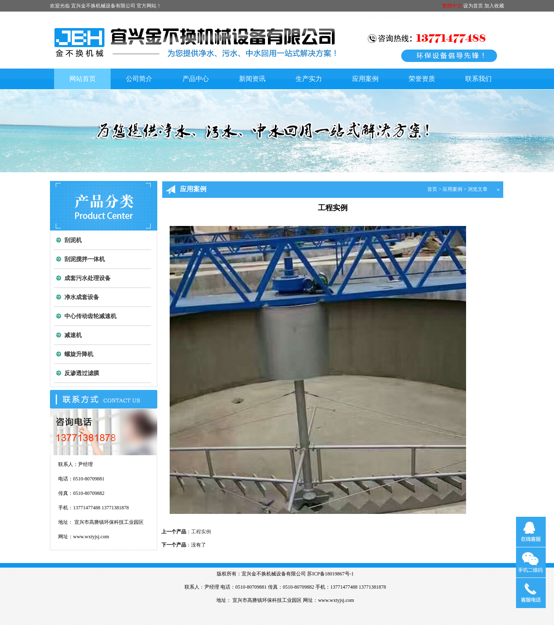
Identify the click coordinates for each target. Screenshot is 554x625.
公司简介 (139, 78)
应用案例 (365, 78)
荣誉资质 (422, 78)
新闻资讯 (252, 78)
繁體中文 (452, 6)
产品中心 (195, 78)
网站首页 (82, 78)
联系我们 (478, 78)
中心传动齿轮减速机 (90, 316)
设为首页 (473, 6)
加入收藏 (494, 6)
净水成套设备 (81, 297)
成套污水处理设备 (87, 278)
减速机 (73, 335)
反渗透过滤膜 (81, 373)
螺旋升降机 (78, 354)
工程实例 (201, 532)
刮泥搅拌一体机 (84, 259)
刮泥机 (73, 240)
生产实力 (309, 78)
